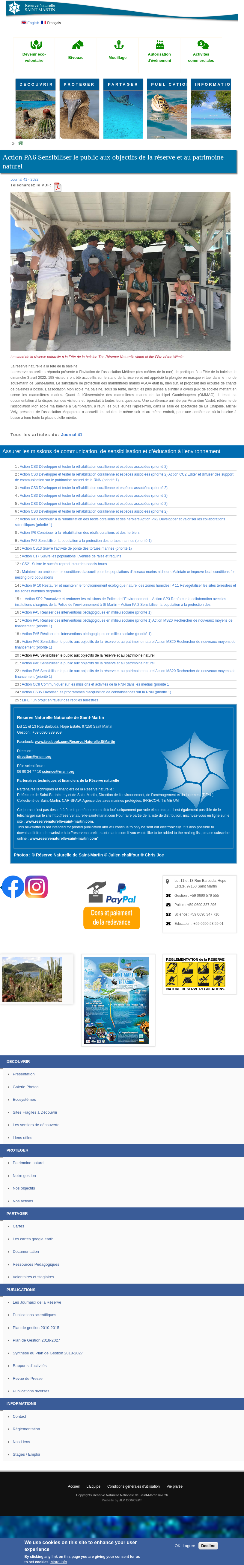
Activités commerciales (201, 57)
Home (20, 143)
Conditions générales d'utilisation (133, 1486)
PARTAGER (123, 84)
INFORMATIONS (213, 84)
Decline (208, 1545)
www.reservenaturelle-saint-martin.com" (64, 838)
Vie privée (175, 1486)
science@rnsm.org (58, 772)
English (30, 23)
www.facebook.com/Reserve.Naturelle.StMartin (75, 742)
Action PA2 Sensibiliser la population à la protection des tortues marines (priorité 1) (86, 541)
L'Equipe (93, 1486)
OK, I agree (185, 1545)
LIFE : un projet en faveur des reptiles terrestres (60, 700)
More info (58, 1562)
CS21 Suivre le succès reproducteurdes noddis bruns (64, 564)
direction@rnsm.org (34, 757)
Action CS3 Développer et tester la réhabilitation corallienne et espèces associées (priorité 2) (94, 467)
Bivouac (76, 57)
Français (51, 23)
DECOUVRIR (36, 84)
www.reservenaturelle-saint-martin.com (59, 821)
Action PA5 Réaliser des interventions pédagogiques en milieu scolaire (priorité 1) (87, 612)
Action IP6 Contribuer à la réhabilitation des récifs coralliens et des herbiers (80, 533)
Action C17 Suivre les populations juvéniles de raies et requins (71, 556)
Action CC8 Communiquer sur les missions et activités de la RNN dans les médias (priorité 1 (95, 684)
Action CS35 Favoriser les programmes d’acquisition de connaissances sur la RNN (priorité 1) (96, 692)
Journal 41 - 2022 (24, 179)
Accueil (74, 1486)
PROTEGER (79, 84)
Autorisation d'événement (159, 57)
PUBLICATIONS (169, 84)
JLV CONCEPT (130, 1500)
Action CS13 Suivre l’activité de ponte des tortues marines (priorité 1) (77, 548)
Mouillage (117, 57)
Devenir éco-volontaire (34, 57)
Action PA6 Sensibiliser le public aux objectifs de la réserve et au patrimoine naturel (88, 655)
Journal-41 (71, 434)
